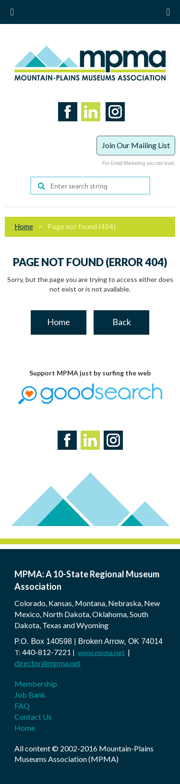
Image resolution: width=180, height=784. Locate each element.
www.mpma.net (101, 652)
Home (23, 226)
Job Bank (30, 694)
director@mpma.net (47, 662)
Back (121, 321)
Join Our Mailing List (136, 145)
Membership (35, 683)
